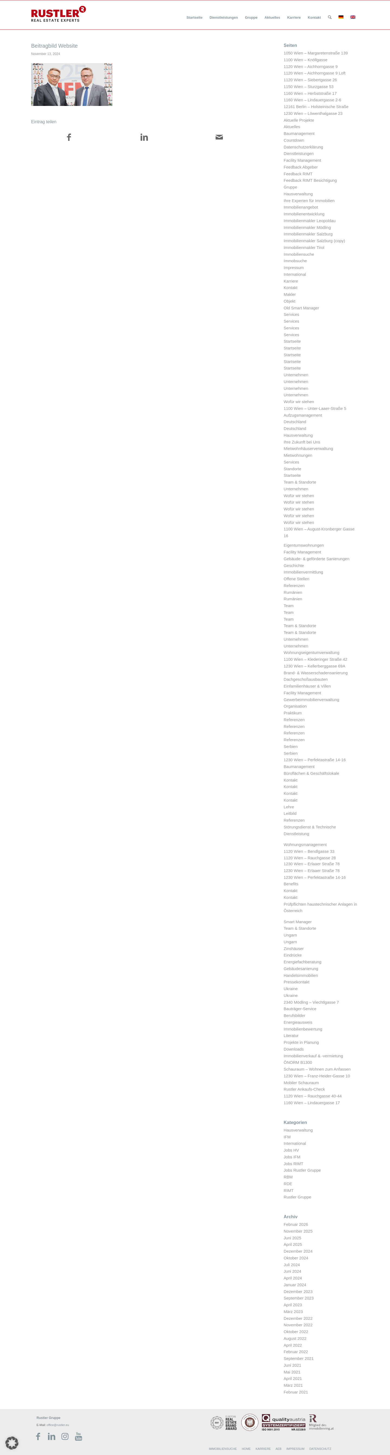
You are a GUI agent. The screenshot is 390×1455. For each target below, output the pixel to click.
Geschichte (294, 565)
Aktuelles (292, 126)
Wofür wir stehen (299, 401)
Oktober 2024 (296, 1258)
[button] (12, 1443)
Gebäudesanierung (301, 968)
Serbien (291, 746)
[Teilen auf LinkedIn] (144, 138)
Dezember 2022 (298, 1318)
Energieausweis (298, 1022)
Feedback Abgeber (301, 167)
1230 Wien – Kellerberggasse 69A (314, 666)
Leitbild (290, 813)
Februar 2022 (296, 1351)
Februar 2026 (296, 1224)
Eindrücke (293, 955)
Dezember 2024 (298, 1251)
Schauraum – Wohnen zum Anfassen (317, 1069)
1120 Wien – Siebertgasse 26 (310, 79)
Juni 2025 (292, 1238)
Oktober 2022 (296, 1331)
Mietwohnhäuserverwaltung (308, 448)
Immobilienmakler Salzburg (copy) (314, 240)
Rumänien (293, 592)
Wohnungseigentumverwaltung (311, 652)
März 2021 (293, 1385)
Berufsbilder (294, 1015)
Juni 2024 (292, 1271)
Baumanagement (299, 133)
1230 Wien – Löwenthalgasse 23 (313, 113)
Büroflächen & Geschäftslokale (311, 773)
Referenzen (294, 585)
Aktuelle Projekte (299, 120)
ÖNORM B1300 (298, 1062)
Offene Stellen (296, 578)
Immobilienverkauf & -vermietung (313, 1056)
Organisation (295, 706)
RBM (288, 1177)
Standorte (292, 468)
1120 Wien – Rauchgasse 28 (310, 857)
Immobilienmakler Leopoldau (310, 220)
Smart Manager (297, 921)
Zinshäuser (294, 948)
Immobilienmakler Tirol (304, 247)
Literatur (291, 1035)
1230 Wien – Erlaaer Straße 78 (312, 863)
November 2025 (298, 1231)
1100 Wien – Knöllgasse (305, 59)
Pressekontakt (296, 982)
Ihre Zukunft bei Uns (302, 442)
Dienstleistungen (299, 153)
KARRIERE (263, 1448)
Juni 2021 (292, 1365)
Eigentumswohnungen (304, 545)
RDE (288, 1183)
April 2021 (293, 1378)
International (295, 274)
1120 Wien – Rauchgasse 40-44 (313, 1096)
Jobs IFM (292, 1157)
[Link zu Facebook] (38, 1436)
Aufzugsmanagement (303, 415)
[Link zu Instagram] (65, 1436)
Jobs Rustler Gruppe (302, 1170)
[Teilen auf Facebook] (68, 138)
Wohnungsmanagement (305, 844)
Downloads (294, 1049)
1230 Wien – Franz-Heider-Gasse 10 (317, 1076)
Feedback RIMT (298, 173)
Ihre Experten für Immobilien (309, 200)
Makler (290, 294)
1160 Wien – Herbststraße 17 (310, 93)
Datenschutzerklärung (303, 147)
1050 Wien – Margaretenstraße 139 (316, 53)
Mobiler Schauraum (301, 1082)
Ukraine (291, 988)
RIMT (289, 1190)
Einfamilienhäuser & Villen (307, 686)
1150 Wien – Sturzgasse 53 (308, 86)
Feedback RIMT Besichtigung (310, 180)
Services (291, 314)
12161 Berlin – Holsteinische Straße (316, 106)
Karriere (291, 281)
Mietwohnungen (298, 455)
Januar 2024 (295, 1284)
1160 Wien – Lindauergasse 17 (312, 1102)
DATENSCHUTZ (320, 1448)
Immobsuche (295, 260)
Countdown (294, 140)
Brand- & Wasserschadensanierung (315, 672)
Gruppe (290, 187)
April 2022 (293, 1345)
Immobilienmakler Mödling (307, 227)
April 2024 (293, 1278)
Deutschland (295, 421)
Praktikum (293, 713)
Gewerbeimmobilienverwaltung (311, 699)
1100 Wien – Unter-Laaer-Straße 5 (315, 408)
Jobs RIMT (293, 1163)
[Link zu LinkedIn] (51, 1436)
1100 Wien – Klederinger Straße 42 (315, 659)
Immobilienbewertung (303, 1029)
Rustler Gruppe (297, 1197)
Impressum (294, 267)
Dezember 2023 (298, 1291)
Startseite (292, 341)
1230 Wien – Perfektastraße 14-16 (315, 759)
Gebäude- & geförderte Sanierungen (316, 558)
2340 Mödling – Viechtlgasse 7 (311, 1002)
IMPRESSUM (295, 1448)
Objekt (289, 301)
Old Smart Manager (301, 308)
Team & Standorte (300, 482)
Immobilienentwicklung (304, 214)
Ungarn (290, 935)
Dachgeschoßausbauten (306, 679)
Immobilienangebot (301, 207)
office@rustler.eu (58, 1425)
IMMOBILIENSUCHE (223, 1448)
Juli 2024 (292, 1264)
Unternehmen (296, 374)
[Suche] (329, 18)
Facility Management (302, 160)
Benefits (291, 884)
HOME (246, 1448)
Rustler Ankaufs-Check (304, 1089)
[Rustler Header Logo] (58, 14)
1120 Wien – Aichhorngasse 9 (310, 66)
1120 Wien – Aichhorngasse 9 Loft (315, 73)
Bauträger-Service (300, 1008)
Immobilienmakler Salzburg (308, 234)
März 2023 (293, 1311)
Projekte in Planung (301, 1042)
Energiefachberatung (302, 962)
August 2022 (295, 1338)
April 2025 (293, 1244)
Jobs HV (291, 1150)
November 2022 (298, 1325)
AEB (278, 1448)
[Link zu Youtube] (78, 1436)
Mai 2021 (292, 1372)
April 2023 (293, 1304)
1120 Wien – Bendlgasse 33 (309, 851)
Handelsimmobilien (301, 975)
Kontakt (290, 287)
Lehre (289, 807)
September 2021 (299, 1358)
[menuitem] (194, 14)
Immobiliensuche (299, 254)
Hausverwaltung (298, 194)
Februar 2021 (296, 1392)
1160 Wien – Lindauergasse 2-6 (312, 100)
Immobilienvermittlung (303, 572)
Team (289, 605)
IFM (287, 1137)
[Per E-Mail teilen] (219, 138)
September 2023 (299, 1298)
